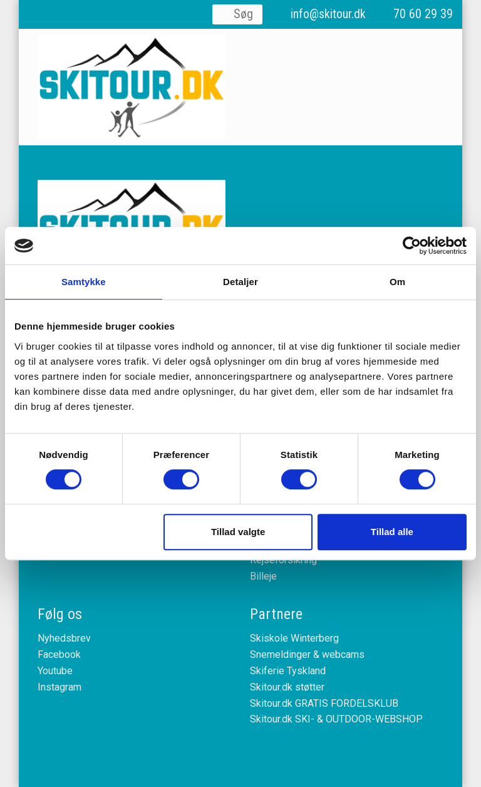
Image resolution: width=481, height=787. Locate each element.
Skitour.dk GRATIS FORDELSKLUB (324, 703)
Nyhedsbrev (64, 638)
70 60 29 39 (423, 13)
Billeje (263, 576)
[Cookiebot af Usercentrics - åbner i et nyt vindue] (412, 245)
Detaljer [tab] (240, 281)
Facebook (59, 654)
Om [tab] (397, 281)
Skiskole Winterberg (294, 638)
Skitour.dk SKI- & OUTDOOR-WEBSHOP (336, 719)
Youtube (55, 671)
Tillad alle (392, 531)
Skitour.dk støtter (287, 687)
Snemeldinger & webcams (307, 654)
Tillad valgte (238, 531)
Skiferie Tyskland (288, 671)
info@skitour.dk (328, 13)
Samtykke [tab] (83, 281)
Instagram (59, 687)
